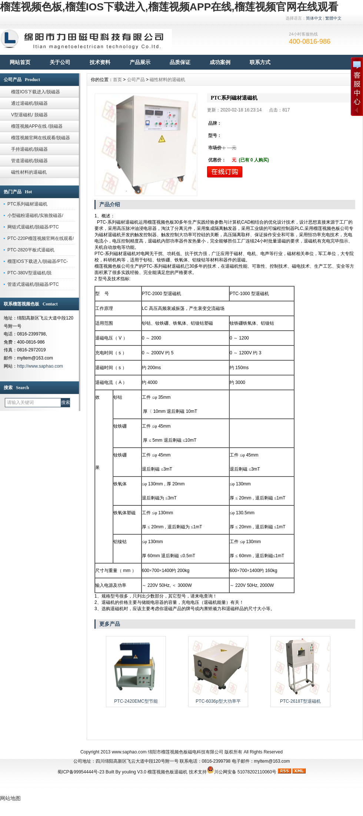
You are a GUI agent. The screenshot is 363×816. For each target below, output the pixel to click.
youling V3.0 (134, 772)
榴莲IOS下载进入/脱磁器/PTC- (37, 261)
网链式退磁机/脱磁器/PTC (33, 227)
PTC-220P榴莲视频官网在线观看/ (40, 238)
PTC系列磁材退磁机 (27, 204)
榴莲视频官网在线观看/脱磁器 (40, 137)
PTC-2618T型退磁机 (300, 701)
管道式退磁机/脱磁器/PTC (33, 284)
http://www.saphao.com (40, 366)
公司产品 (136, 79)
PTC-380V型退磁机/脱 (29, 272)
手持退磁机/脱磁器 (29, 149)
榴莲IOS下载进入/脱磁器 (35, 91)
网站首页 (20, 62)
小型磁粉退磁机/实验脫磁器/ (35, 215)
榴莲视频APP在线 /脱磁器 (37, 126)
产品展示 (140, 62)
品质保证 (180, 62)
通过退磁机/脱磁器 (29, 103)
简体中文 (314, 18)
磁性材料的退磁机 (29, 172)
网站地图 (10, 798)
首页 (117, 79)
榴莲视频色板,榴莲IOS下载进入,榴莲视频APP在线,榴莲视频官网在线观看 (169, 7)
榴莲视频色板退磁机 (167, 772)
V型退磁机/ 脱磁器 (29, 114)
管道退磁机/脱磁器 (29, 160)
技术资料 (100, 62)
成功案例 (220, 62)
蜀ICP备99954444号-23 (80, 772)
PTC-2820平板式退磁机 (30, 250)
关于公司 (60, 62)
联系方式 (260, 62)
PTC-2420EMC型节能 (135, 701)
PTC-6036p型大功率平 (218, 701)
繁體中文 (333, 18)
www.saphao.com (129, 752)
